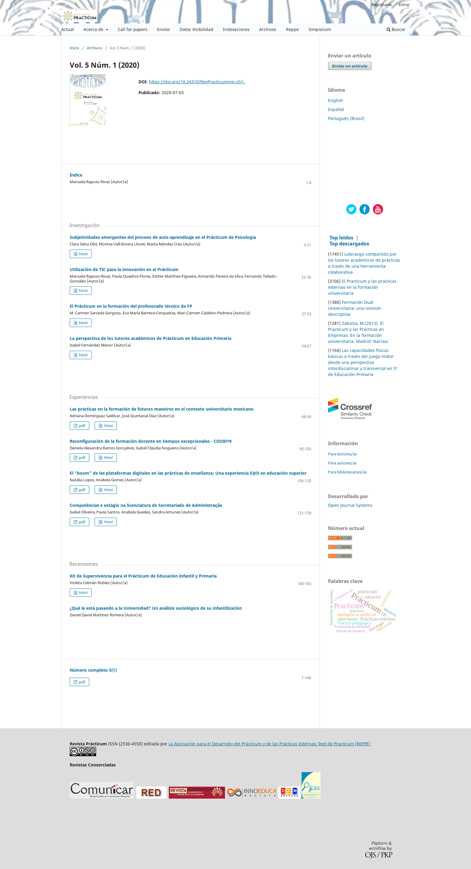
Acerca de (94, 29)
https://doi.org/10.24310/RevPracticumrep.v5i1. (197, 82)
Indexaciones (236, 29)
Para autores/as (342, 463)
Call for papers (132, 29)
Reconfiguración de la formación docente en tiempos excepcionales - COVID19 (151, 441)
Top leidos (341, 237)
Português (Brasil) (346, 118)
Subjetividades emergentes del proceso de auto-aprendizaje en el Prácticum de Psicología (163, 237)
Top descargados (349, 243)
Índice (76, 175)
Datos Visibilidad (196, 29)
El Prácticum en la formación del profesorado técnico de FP (131, 306)
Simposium (319, 29)
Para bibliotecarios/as (347, 472)
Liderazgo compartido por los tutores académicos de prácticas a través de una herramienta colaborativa (364, 263)
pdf (81, 425)
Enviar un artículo (349, 66)
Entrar (404, 4)
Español (336, 109)
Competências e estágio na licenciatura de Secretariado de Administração (146, 505)
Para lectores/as (342, 454)
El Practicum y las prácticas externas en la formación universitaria (362, 287)
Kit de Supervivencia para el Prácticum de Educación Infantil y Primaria (143, 576)
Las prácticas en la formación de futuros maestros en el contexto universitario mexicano (162, 409)
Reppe (292, 29)
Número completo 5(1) (93, 670)
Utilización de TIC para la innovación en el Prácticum (124, 269)
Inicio (74, 48)
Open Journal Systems (350, 505)
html (82, 254)
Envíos (163, 29)
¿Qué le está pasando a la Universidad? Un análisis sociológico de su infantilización (156, 608)
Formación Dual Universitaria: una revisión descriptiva (354, 308)
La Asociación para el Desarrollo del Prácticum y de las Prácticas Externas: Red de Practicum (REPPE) (269, 744)
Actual (67, 29)
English (335, 100)
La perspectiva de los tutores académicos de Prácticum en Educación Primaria (150, 338)
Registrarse (382, 4)
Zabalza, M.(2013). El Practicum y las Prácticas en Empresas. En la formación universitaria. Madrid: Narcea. (358, 332)
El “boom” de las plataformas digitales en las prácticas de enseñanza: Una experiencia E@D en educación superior (188, 473)
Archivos (267, 29)
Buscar (396, 29)
